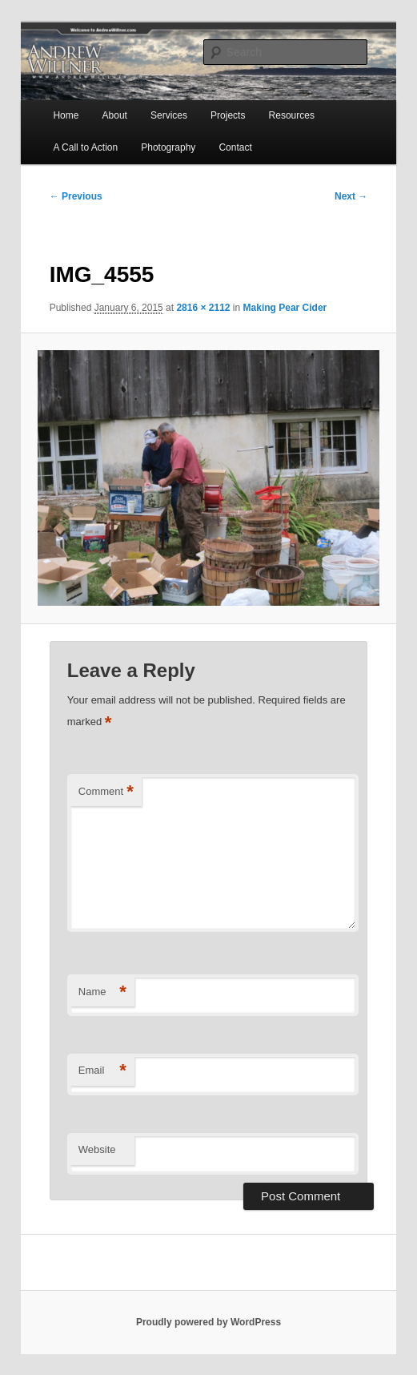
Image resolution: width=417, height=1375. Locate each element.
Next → (351, 196)
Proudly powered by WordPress (208, 1322)
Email (102, 1071)
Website (97, 1149)
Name (102, 992)
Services (168, 115)
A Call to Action (85, 147)
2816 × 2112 (203, 307)
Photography (168, 147)
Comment (106, 792)
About (114, 115)
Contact (235, 147)
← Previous (76, 196)
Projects (228, 115)
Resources (292, 115)
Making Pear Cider (285, 307)
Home (65, 115)
